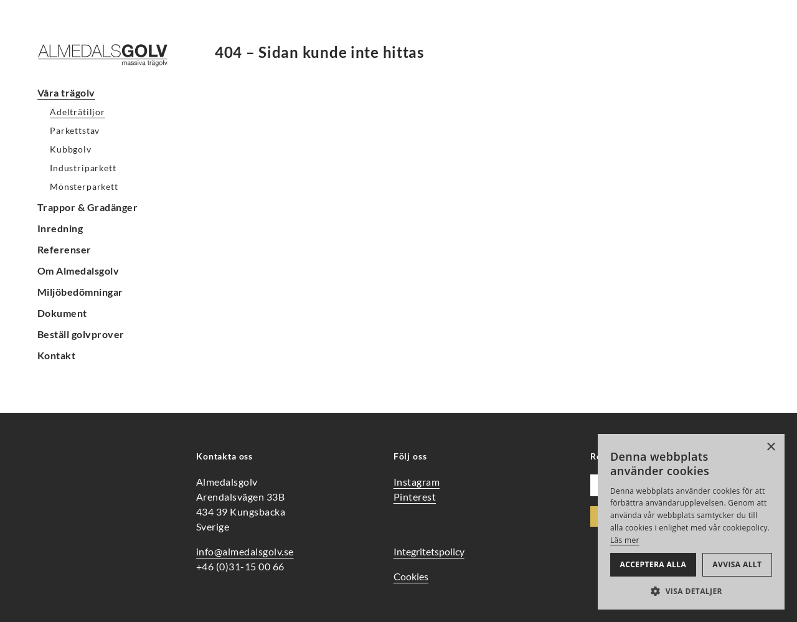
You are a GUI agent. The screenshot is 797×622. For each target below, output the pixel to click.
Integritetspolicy (429, 551)
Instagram (417, 482)
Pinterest (415, 496)
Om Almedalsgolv (78, 270)
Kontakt (56, 355)
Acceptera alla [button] (653, 564)
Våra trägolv (66, 92)
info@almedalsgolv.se (245, 551)
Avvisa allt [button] (737, 564)
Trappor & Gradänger (87, 207)
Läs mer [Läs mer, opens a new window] (624, 540)
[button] (691, 591)
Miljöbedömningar (80, 292)
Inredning (60, 228)
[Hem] (112, 55)
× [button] (770, 447)
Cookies (411, 576)
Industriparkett (83, 168)
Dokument (62, 313)
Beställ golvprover (81, 334)
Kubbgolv (71, 149)
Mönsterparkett (84, 186)
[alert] (691, 522)
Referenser (64, 249)
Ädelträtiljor (77, 111)
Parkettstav (75, 130)
